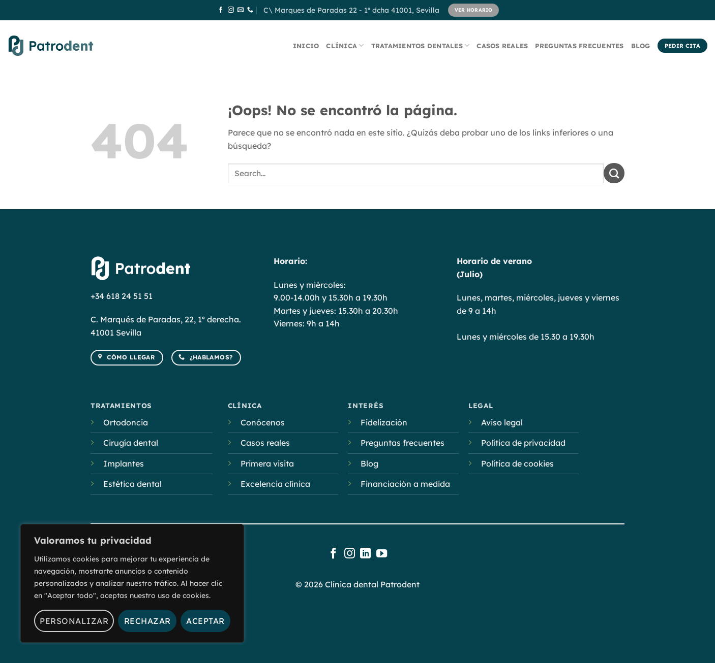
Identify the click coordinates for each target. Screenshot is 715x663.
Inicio (306, 46)
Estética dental (132, 484)
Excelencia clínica (275, 484)
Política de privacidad (523, 443)
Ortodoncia (125, 422)
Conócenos (263, 422)
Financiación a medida (405, 484)
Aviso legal (502, 422)
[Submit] (614, 173)
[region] (132, 583)
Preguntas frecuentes (579, 46)
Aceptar (205, 621)
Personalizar (74, 621)
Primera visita (267, 463)
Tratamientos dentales (420, 45)
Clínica (345, 45)
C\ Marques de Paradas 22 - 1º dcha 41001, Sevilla (351, 10)
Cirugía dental (130, 443)
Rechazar (147, 621)
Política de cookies (517, 463)
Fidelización (384, 422)
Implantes (123, 463)
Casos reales (502, 46)
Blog (640, 46)
